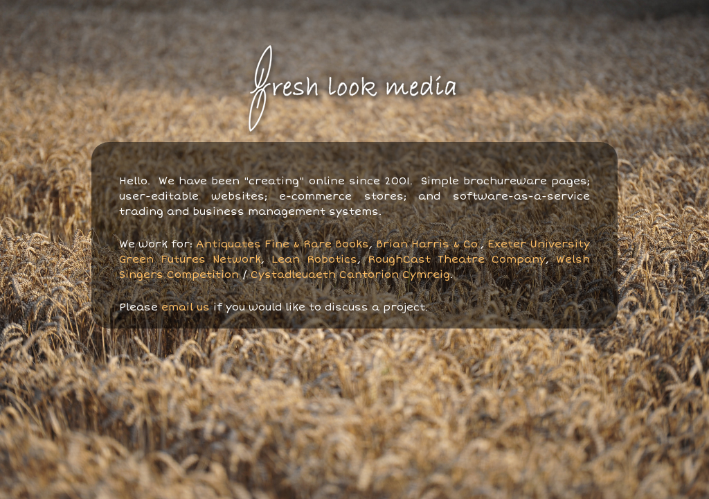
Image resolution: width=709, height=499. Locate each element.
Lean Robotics (314, 259)
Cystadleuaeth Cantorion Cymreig (350, 274)
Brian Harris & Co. (428, 244)
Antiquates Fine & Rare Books (282, 244)
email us (185, 307)
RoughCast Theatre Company (457, 259)
